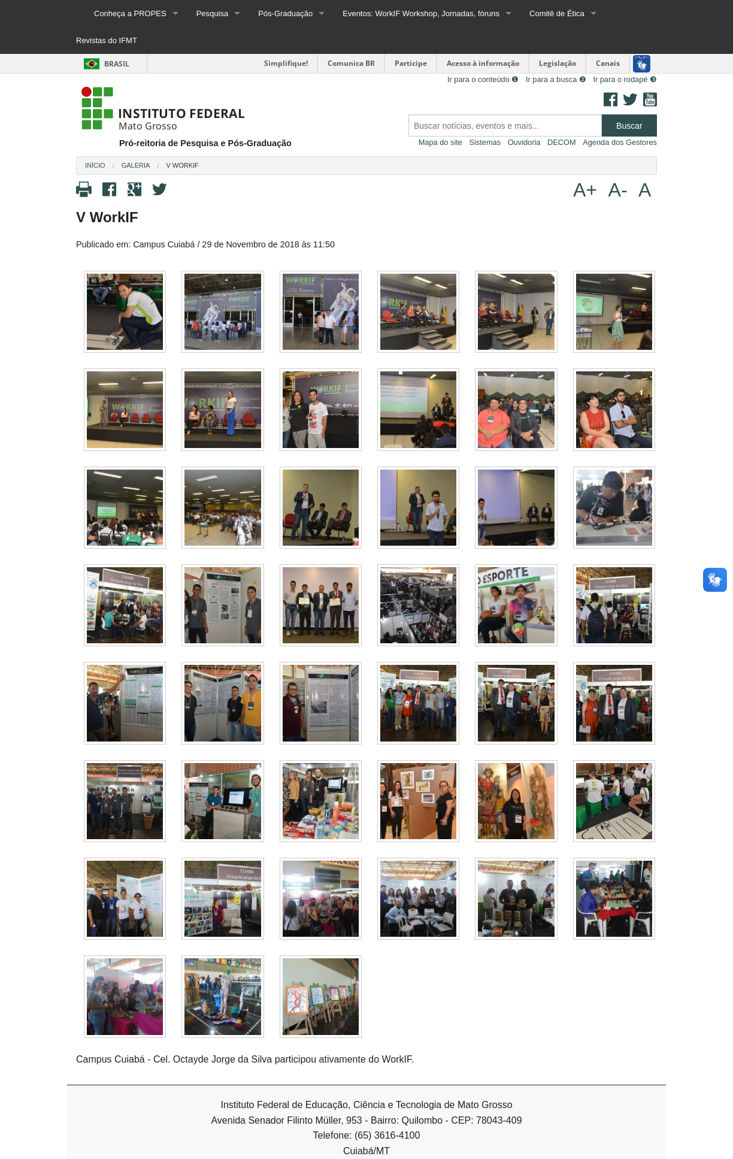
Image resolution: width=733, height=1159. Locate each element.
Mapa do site (440, 142)
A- (618, 190)
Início (95, 165)
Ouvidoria (524, 142)
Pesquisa (212, 13)
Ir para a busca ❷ (556, 79)
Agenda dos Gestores (620, 142)
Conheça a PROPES (130, 13)
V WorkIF (182, 165)
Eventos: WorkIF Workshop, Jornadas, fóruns (421, 13)
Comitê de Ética (556, 13)
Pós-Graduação (285, 13)
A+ (585, 190)
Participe (411, 63)
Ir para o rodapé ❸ (625, 79)
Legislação (557, 63)
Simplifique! (286, 63)
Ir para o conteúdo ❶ (483, 79)
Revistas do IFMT (106, 40)
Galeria (136, 165)
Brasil (104, 64)
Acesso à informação (483, 63)
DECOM (561, 142)
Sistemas (485, 142)
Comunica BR (351, 63)
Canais (608, 63)
